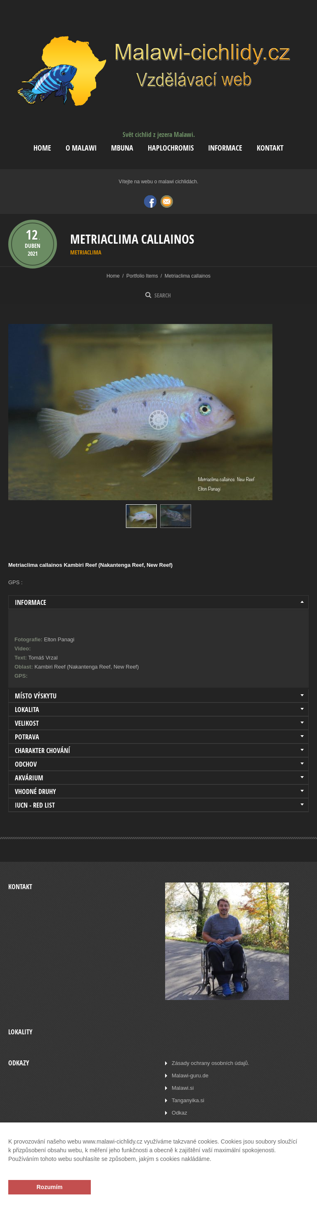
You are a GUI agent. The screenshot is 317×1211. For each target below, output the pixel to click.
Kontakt (270, 148)
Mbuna (122, 148)
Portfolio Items (142, 276)
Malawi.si (183, 1088)
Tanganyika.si (188, 1100)
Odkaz (179, 1113)
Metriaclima (85, 252)
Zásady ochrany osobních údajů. (210, 1063)
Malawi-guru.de (190, 1075)
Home (42, 148)
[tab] (158, 602)
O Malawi (81, 148)
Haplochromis (171, 148)
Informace (225, 148)
